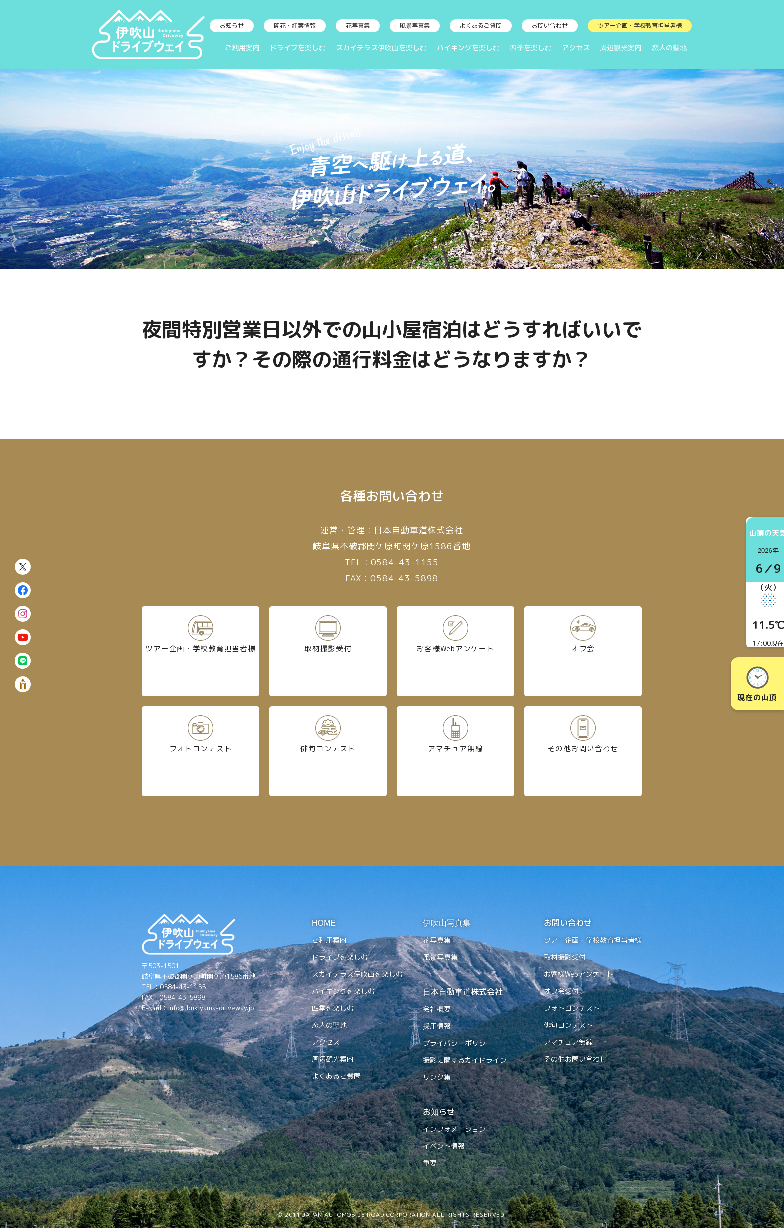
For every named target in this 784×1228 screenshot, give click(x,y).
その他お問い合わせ (583, 751)
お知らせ (232, 26)
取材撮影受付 (328, 651)
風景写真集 (415, 26)
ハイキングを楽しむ (468, 47)
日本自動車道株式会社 (419, 530)
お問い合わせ (550, 26)
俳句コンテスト (328, 751)
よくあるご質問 (481, 26)
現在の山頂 (757, 684)
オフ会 (583, 651)
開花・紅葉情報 (295, 26)
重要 (430, 1163)
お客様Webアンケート (455, 651)
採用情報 (437, 1026)
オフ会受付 (561, 991)
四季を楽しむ (531, 47)
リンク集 (437, 1077)
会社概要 (437, 1009)
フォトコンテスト (201, 751)
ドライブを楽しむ (298, 47)
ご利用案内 (242, 47)
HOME (324, 923)
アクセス (576, 47)
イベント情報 (444, 1146)
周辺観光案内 (621, 47)
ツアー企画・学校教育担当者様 (640, 26)
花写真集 (358, 26)
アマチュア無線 (456, 751)
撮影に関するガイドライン (465, 1060)
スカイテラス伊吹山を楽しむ (381, 47)
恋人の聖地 (669, 47)
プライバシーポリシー (458, 1043)
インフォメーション (454, 1129)
